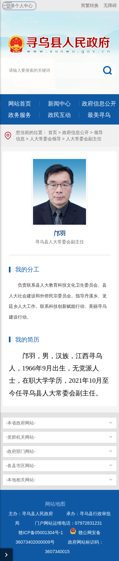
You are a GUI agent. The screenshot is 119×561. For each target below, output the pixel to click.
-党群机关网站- (21, 437)
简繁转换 (90, 5)
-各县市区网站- (21, 465)
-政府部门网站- (21, 451)
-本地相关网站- (21, 479)
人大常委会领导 (45, 138)
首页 (52, 132)
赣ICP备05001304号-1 (40, 532)
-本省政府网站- (21, 422)
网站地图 (55, 504)
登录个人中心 (19, 5)
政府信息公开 (75, 132)
